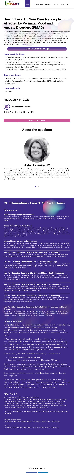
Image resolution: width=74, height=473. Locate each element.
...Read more (23, 44)
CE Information (37, 5)
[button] (35, 186)
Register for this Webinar (37, 49)
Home (28, 5)
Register (55, 5)
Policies (47, 5)
